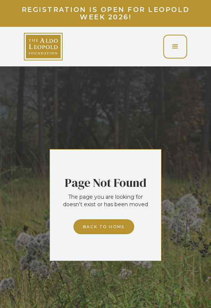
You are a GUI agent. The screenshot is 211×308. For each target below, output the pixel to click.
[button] (175, 47)
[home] (43, 46)
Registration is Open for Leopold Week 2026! (106, 13)
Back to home (104, 226)
